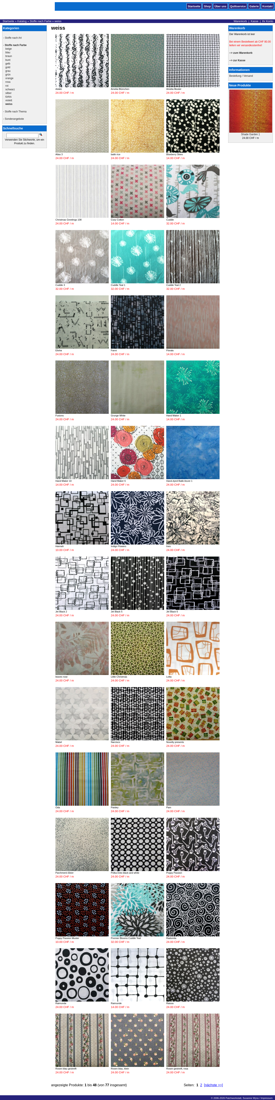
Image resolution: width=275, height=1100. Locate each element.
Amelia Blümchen (120, 89)
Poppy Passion (174, 872)
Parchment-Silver (64, 872)
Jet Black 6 (172, 611)
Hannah (59, 546)
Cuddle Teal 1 (118, 285)
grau (8, 70)
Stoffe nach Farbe (41, 21)
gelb (7, 63)
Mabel (58, 742)
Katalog (21, 21)
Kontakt (267, 6)
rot (6, 85)
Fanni (114, 350)
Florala (170, 350)
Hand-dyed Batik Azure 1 (179, 481)
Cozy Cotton (117, 219)
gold (7, 67)
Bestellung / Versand (241, 75)
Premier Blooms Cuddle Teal (126, 938)
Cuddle (170, 219)
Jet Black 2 (61, 611)
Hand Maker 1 (173, 415)
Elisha (58, 350)
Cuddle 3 (60, 285)
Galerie (254, 6)
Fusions (59, 415)
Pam (168, 807)
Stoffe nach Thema (15, 111)
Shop (207, 6)
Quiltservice (238, 6)
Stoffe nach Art (13, 37)
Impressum (266, 1098)
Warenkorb (240, 21)
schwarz (10, 89)
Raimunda (60, 1003)
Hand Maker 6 (118, 481)
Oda (57, 807)
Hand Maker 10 (63, 481)
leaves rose (61, 676)
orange (9, 78)
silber (8, 93)
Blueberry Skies (174, 154)
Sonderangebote (14, 118)
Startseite (194, 6)
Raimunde (116, 1003)
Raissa (170, 1003)
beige (8, 48)
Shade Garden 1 (250, 134)
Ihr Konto (267, 21)
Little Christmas (119, 676)
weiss (58, 21)
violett (8, 100)
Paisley (114, 807)
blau (7, 52)
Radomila (171, 938)
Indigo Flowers (118, 546)
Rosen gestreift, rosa (177, 1068)
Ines (168, 546)
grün (8, 74)
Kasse (254, 21)
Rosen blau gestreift (65, 1068)
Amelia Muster (173, 89)
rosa (7, 81)
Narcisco (115, 742)
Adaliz (58, 89)
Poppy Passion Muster (67, 938)
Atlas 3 (59, 154)
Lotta (168, 676)
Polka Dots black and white (125, 872)
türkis (8, 96)
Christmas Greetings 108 (68, 219)
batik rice (115, 154)
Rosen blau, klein (120, 1068)
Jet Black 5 (116, 611)
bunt (7, 59)
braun (8, 56)
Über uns (220, 6)
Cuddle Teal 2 (173, 285)
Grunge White (118, 415)
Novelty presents (175, 742)
